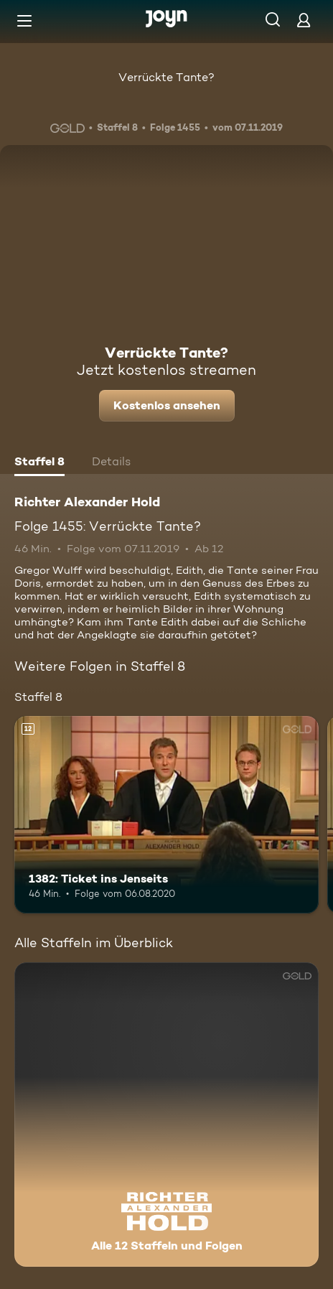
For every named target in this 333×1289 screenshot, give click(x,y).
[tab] (39, 463)
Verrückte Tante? (166, 77)
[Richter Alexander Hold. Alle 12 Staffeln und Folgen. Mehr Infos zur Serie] (166, 1114)
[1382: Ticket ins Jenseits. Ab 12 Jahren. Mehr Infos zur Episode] (166, 815)
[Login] (304, 19)
